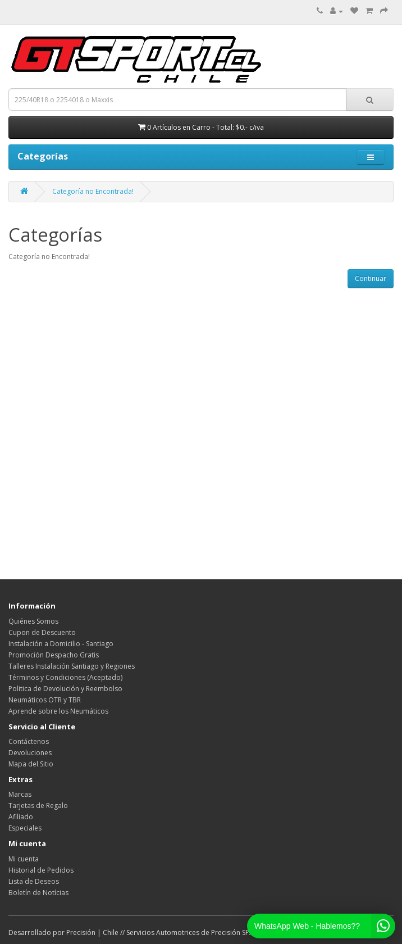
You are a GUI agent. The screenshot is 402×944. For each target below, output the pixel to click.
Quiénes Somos (33, 621)
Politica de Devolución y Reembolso (65, 688)
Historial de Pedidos (41, 870)
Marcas (19, 794)
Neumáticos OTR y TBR (44, 700)
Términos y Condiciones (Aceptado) (65, 677)
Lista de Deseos (33, 881)
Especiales (25, 828)
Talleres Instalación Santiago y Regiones (71, 666)
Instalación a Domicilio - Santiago (60, 643)
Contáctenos (28, 741)
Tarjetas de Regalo (38, 805)
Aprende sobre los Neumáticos (58, 711)
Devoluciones (30, 752)
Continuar (370, 278)
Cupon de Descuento (42, 632)
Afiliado (20, 817)
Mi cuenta (23, 859)
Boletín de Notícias (38, 892)
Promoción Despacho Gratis (53, 655)
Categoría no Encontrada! (93, 191)
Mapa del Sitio (30, 764)
